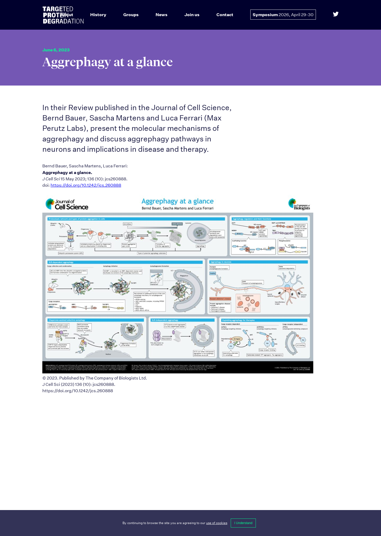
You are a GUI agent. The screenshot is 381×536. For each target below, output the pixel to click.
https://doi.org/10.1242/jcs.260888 (86, 185)
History (98, 14)
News (161, 14)
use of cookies (216, 523)
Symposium (283, 14)
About (66, 14)
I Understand (243, 523)
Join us (191, 14)
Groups (131, 14)
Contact (224, 14)
